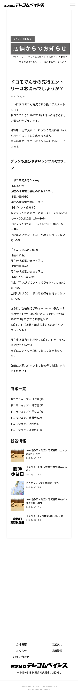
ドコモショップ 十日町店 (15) (27, 405)
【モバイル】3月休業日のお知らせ (44, 515)
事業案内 (56, 644)
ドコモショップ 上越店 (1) (25, 423)
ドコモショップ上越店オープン (42, 483)
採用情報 (56, 651)
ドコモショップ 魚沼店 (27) (26, 417)
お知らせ (21, 651)
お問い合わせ (21, 657)
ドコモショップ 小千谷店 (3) (27, 411)
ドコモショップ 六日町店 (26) (27, 399)
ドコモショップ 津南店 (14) (26, 430)
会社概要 (21, 644)
